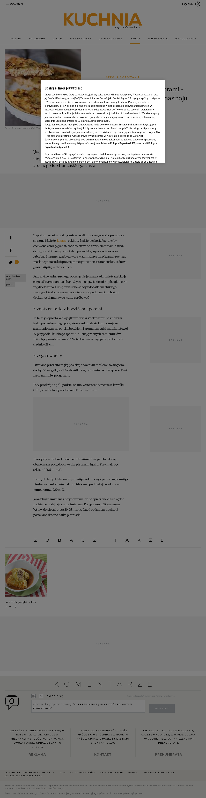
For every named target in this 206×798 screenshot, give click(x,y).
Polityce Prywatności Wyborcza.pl (128, 143)
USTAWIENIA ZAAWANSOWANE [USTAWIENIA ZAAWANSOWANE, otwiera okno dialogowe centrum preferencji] (67, 156)
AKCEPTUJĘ (149, 156)
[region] (103, 121)
